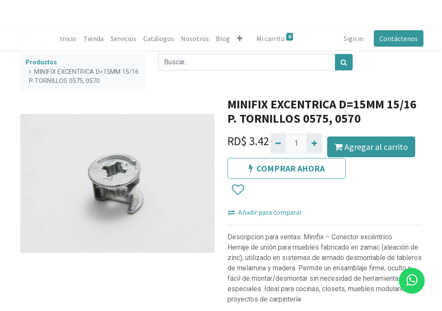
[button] (241, 38)
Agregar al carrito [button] (371, 146)
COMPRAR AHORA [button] (287, 168)
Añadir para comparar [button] (265, 212)
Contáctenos (397, 38)
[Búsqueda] (344, 62)
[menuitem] (70, 38)
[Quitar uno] (278, 143)
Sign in (352, 38)
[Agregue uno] (314, 143)
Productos (41, 62)
